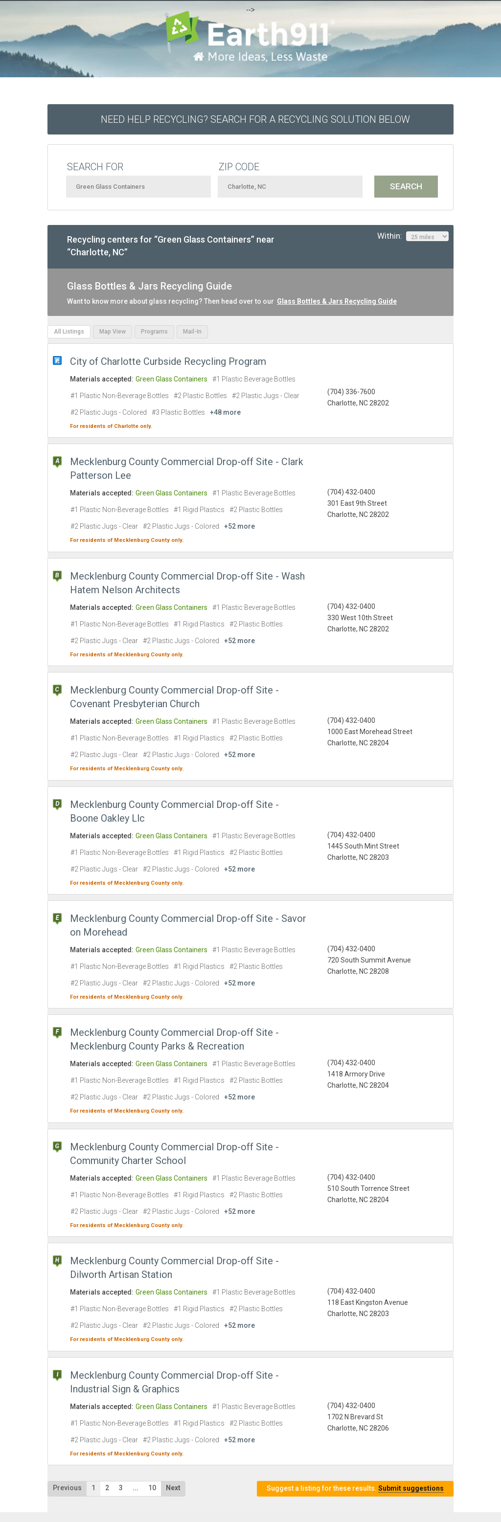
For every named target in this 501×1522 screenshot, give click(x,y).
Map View (112, 331)
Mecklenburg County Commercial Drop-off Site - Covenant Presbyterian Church (174, 697)
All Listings (69, 331)
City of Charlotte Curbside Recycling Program (168, 361)
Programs (154, 331)
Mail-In (192, 331)
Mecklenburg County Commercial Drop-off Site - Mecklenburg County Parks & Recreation (174, 1039)
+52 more (239, 526)
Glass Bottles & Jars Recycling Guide (337, 301)
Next (173, 1488)
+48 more (225, 412)
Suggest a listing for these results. (355, 1488)
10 (152, 1488)
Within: (413, 236)
